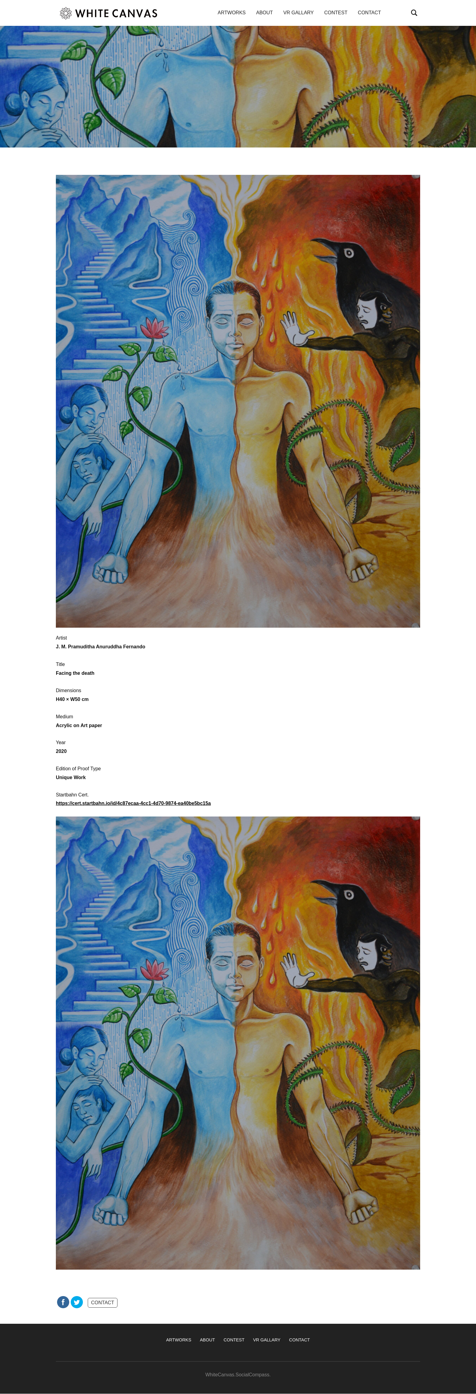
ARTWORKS (232, 12)
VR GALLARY (298, 12)
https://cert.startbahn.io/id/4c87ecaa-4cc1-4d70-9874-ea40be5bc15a (133, 803)
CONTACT (369, 12)
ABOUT (264, 12)
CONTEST (335, 12)
